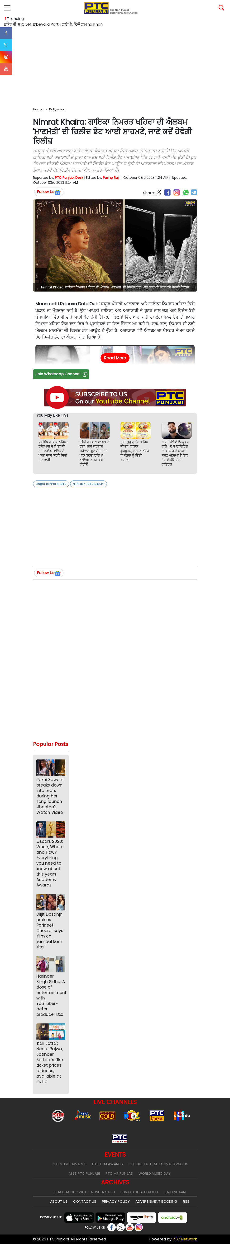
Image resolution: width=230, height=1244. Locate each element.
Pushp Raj (111, 177)
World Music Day (155, 1173)
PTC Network (184, 1239)
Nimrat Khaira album (88, 483)
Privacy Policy (116, 1201)
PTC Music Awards (69, 1163)
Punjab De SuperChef (139, 1191)
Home (38, 109)
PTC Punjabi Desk (69, 177)
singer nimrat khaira (51, 483)
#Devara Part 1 (47, 24)
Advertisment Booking (156, 1201)
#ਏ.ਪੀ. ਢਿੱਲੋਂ (71, 24)
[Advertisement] (115, 66)
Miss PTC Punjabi (84, 1173)
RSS (186, 1201)
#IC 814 (24, 24)
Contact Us (84, 1201)
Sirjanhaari (175, 1191)
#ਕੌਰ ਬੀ (10, 24)
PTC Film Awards (107, 1163)
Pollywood (57, 109)
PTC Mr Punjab (119, 1173)
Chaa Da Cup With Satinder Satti (84, 1191)
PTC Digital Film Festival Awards (158, 1163)
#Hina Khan (92, 24)
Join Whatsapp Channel (62, 374)
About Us (58, 1201)
